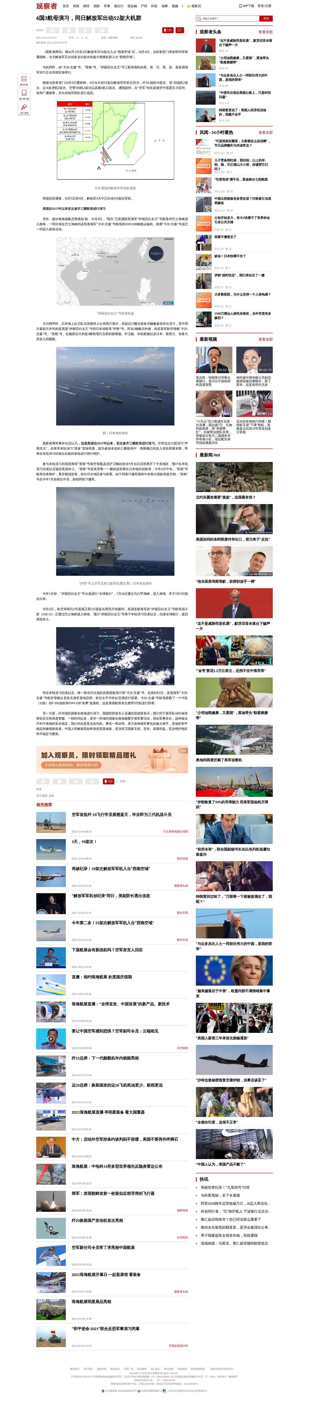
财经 (86, 6)
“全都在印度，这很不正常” (217, 1122)
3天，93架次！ (84, 841)
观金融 (132, 6)
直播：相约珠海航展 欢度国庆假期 (102, 977)
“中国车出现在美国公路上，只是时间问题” (245, 95)
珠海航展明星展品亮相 (91, 1301)
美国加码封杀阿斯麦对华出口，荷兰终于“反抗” (233, 539)
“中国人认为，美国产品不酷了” (220, 1164)
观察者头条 (181, 885)
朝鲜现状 (182, 1210)
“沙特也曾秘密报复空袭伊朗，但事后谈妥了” (231, 1080)
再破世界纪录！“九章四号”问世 (225, 1187)
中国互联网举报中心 (149, 1391)
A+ (86, 37)
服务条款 (115, 1369)
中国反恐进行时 (178, 1345)
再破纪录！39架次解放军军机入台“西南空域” (111, 868)
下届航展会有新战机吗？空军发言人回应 (107, 950)
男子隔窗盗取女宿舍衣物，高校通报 (229, 1235)
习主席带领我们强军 (175, 831)
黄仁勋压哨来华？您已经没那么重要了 (231, 1219)
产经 (144, 6)
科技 (154, 6)
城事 (165, 6)
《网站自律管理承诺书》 (222, 1369)
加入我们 (155, 1369)
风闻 (76, 6)
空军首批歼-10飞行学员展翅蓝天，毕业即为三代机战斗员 (121, 814)
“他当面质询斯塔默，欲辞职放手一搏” (226, 581)
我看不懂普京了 (225, 237)
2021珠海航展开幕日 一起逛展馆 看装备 (106, 1274)
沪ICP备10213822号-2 (82, 1376)
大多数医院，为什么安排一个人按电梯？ (242, 294)
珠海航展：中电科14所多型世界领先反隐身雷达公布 (117, 1166)
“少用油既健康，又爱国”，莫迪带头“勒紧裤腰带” (244, 60)
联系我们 (75, 1369)
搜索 (266, 18)
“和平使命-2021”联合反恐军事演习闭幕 (106, 1328)
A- (78, 37)
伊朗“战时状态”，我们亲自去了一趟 (239, 275)
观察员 (194, 6)
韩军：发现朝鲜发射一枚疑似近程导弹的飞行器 (113, 1193)
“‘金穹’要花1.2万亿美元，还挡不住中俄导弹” (231, 671)
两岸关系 (182, 858)
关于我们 (88, 1369)
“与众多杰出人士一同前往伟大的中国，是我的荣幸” (243, 77)
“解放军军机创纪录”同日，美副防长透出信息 (111, 895)
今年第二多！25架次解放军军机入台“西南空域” (113, 922)
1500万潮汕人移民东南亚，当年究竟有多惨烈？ (242, 316)
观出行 (119, 6)
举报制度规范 (198, 1369)
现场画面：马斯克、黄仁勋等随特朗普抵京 (234, 1243)
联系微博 (142, 1369)
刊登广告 (128, 1369)
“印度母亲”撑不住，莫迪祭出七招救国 (241, 179)
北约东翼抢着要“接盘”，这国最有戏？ (226, 497)
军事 (107, 6)
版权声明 (101, 1369)
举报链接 (182, 1369)
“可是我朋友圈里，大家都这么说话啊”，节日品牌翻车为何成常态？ (242, 143)
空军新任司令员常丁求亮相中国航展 (103, 1247)
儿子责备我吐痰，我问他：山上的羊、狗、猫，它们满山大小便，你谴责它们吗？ (241, 164)
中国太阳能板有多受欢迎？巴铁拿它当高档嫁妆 (242, 201)
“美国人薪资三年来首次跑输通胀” (222, 1038)
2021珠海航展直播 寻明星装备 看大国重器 (108, 1112)
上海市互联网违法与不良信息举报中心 (185, 1391)
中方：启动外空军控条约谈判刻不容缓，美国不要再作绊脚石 (125, 1139)
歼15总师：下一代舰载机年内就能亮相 (105, 1058)
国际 (97, 6)
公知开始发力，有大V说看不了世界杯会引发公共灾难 (242, 220)
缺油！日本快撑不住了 (230, 256)
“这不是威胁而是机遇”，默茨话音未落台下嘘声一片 (245, 43)
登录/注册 (264, 6)
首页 (66, 6)
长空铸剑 (182, 1048)
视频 (175, 6)
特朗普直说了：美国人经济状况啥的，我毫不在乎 (242, 112)
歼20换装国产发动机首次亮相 (97, 1220)
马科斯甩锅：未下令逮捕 (220, 1195)
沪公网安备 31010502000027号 (119, 1391)
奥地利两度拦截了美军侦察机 (219, 760)
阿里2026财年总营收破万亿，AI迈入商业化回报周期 (241, 1203)
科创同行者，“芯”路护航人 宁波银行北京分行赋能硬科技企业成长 (252, 1211)
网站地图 (168, 1369)
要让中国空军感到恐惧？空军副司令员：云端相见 (115, 1031)
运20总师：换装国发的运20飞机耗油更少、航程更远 (117, 1085)
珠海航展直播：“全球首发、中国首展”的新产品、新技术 (121, 1004)
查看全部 (266, 32)
